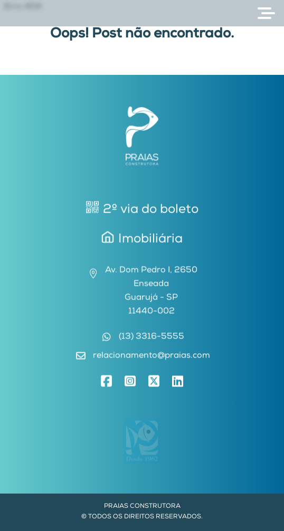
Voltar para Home (142, 68)
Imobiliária (142, 239)
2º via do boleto (142, 209)
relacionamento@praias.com (151, 358)
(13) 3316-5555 (151, 339)
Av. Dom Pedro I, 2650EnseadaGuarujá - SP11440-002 (151, 293)
